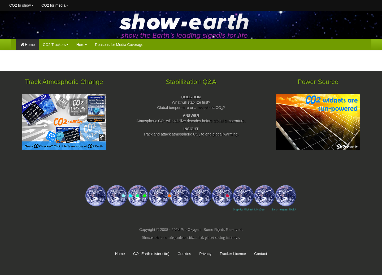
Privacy (205, 254)
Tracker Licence (233, 254)
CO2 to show (21, 5)
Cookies (184, 254)
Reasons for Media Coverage (119, 45)
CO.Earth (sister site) (151, 254)
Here (81, 45)
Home (28, 45)
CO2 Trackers (55, 45)
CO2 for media (54, 5)
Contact (260, 254)
